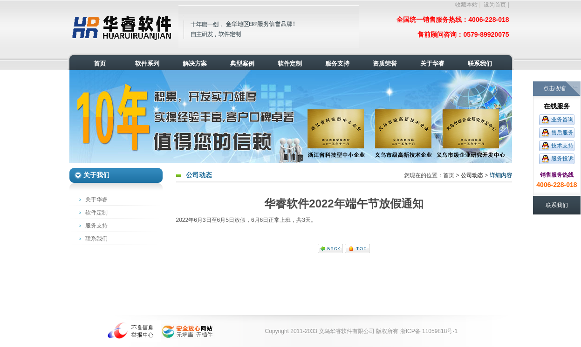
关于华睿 (96, 199)
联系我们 (96, 238)
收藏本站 (466, 4)
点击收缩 (554, 88)
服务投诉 (562, 158)
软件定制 (96, 212)
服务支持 (96, 225)
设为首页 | (496, 4)
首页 (448, 175)
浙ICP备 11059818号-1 (429, 331)
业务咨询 (562, 119)
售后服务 (562, 132)
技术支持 (562, 145)
